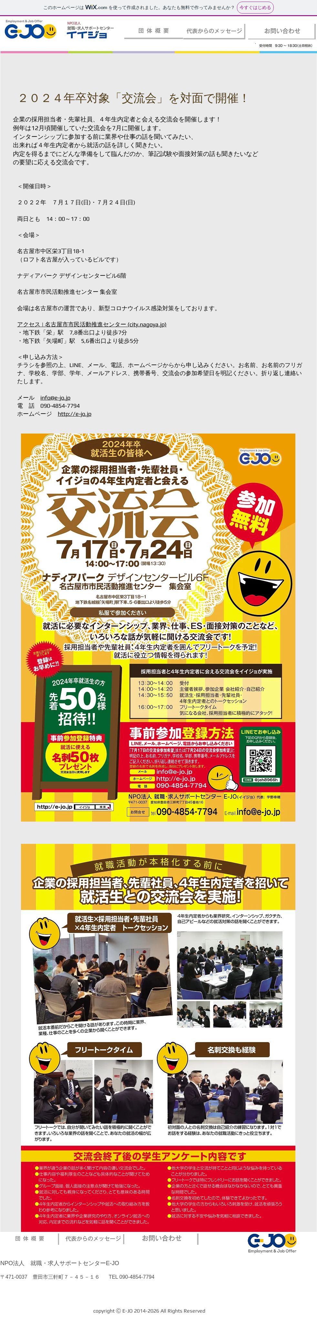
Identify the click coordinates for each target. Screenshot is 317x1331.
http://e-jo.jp (74, 413)
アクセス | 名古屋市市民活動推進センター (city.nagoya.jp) (92, 324)
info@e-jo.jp (55, 397)
